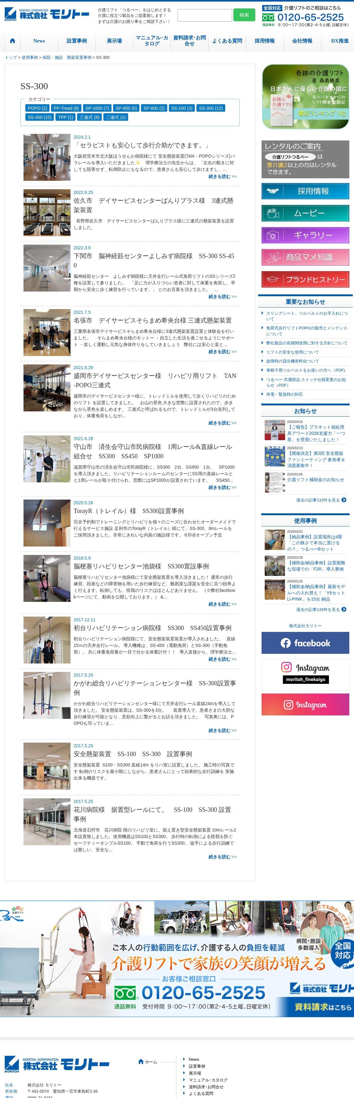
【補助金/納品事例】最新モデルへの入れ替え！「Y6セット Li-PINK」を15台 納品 (316, 592)
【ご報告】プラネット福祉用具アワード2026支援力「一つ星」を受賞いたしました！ (316, 433)
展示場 (114, 40)
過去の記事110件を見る (318, 500)
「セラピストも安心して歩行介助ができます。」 (142, 145)
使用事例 (30, 57)
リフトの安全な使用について (292, 352)
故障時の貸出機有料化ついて (292, 361)
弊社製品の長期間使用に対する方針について (307, 343)
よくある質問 (227, 40)
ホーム (151, 1062)
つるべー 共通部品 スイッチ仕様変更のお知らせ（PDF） (306, 382)
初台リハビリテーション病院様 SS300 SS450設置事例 (153, 627)
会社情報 (302, 40)
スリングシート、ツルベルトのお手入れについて (307, 316)
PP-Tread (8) (66, 108)
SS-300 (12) (210, 108)
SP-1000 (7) (97, 108)
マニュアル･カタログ (152, 40)
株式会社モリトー (305, 625)
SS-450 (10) (39, 117)
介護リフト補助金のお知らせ (315, 479)
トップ (11, 57)
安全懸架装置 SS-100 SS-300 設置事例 (133, 753)
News (39, 40)
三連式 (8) (89, 117)
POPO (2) (37, 108)
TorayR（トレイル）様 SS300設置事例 (129, 510)
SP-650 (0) (126, 108)
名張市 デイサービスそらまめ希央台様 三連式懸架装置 (153, 320)
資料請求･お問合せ (189, 40)
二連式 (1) (116, 117)
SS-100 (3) (182, 108)
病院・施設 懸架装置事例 (67, 57)
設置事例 (77, 40)
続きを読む (220, 176)
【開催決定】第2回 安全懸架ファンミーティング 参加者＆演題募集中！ (316, 459)
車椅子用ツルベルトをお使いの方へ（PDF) (305, 370)
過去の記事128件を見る (318, 609)
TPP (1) (65, 117)
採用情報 (265, 40)
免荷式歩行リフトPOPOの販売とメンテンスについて (306, 331)
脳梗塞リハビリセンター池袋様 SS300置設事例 (141, 566)
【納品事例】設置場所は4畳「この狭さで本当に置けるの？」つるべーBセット (314, 543)
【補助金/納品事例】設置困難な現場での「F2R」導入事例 (316, 566)
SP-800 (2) (154, 108)
